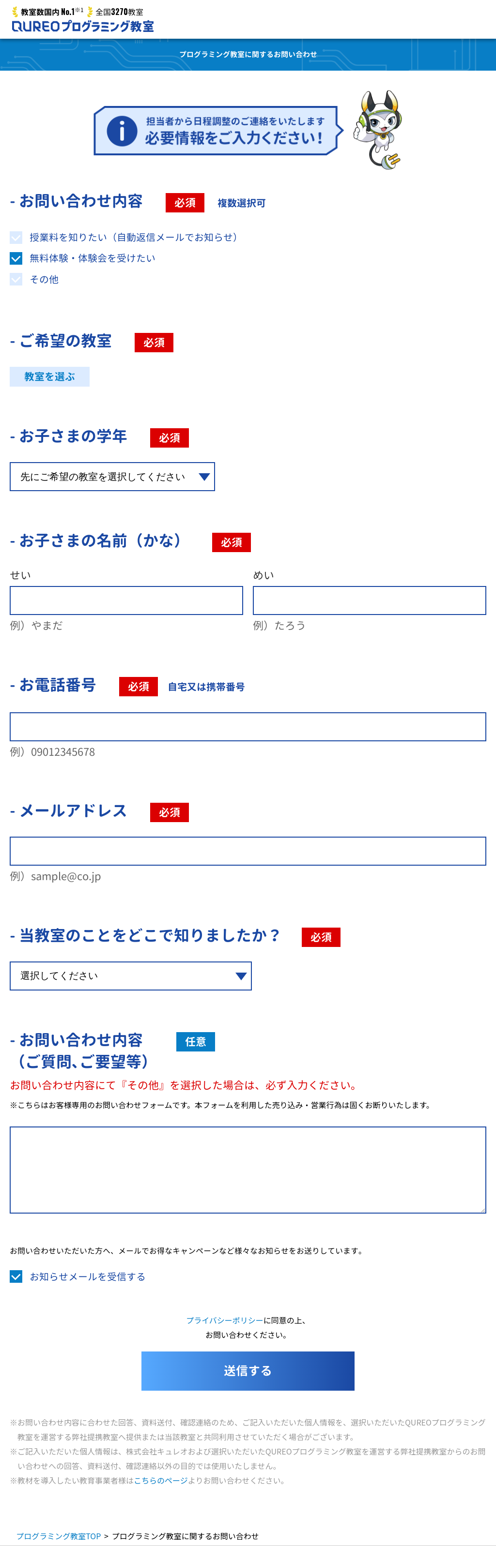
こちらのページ (161, 1480)
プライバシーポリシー (225, 1320)
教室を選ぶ (49, 377)
